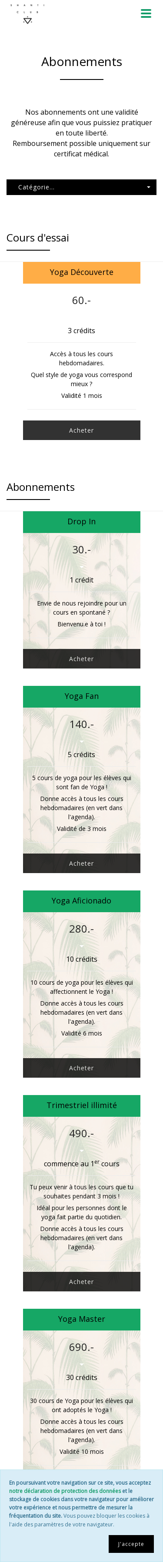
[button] (81, 187)
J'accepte (131, 1544)
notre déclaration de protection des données (65, 1491)
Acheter (81, 430)
